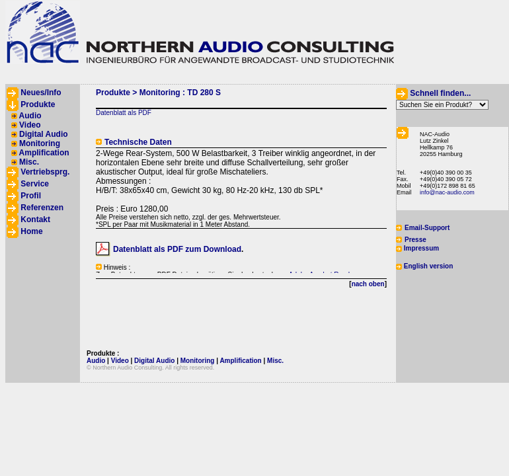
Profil (30, 195)
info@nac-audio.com (447, 192)
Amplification (44, 152)
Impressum (421, 248)
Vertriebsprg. (44, 172)
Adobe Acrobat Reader (322, 274)
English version (428, 266)
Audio (30, 115)
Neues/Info (40, 92)
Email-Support (427, 227)
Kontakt (35, 219)
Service (34, 183)
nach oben (368, 284)
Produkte (37, 104)
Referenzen (41, 207)
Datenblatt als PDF (123, 112)
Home (31, 231)
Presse (415, 239)
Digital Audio (43, 134)
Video (29, 125)
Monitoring (39, 143)
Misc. (29, 162)
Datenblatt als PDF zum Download (177, 249)
